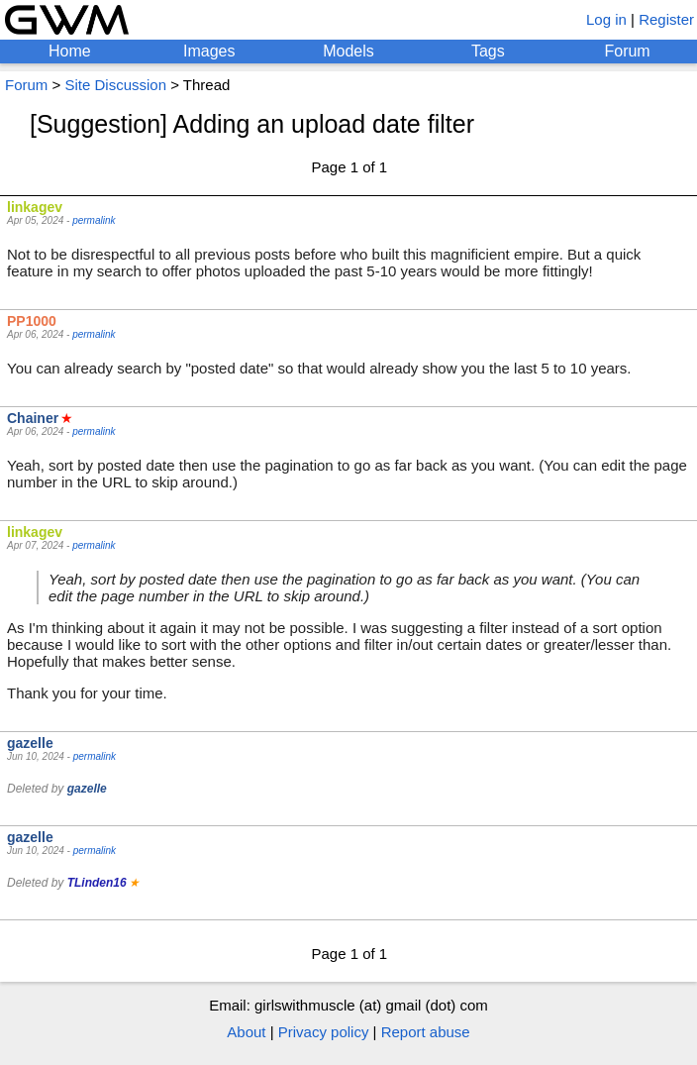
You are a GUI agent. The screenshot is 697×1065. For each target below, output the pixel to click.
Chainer (32, 418)
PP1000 (31, 321)
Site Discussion (115, 84)
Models (348, 51)
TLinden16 (97, 883)
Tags (488, 51)
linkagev (34, 207)
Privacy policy (323, 1031)
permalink (93, 220)
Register (666, 19)
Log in (606, 19)
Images (209, 51)
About (246, 1031)
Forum (626, 51)
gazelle (30, 743)
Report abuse (425, 1031)
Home (70, 51)
